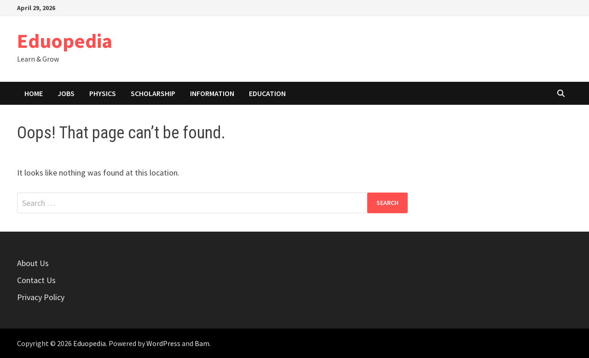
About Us (33, 263)
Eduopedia (64, 40)
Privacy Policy (40, 297)
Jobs (66, 93)
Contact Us (36, 280)
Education (267, 93)
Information (212, 93)
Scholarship (153, 93)
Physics (102, 93)
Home (33, 93)
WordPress (163, 343)
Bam (202, 343)
